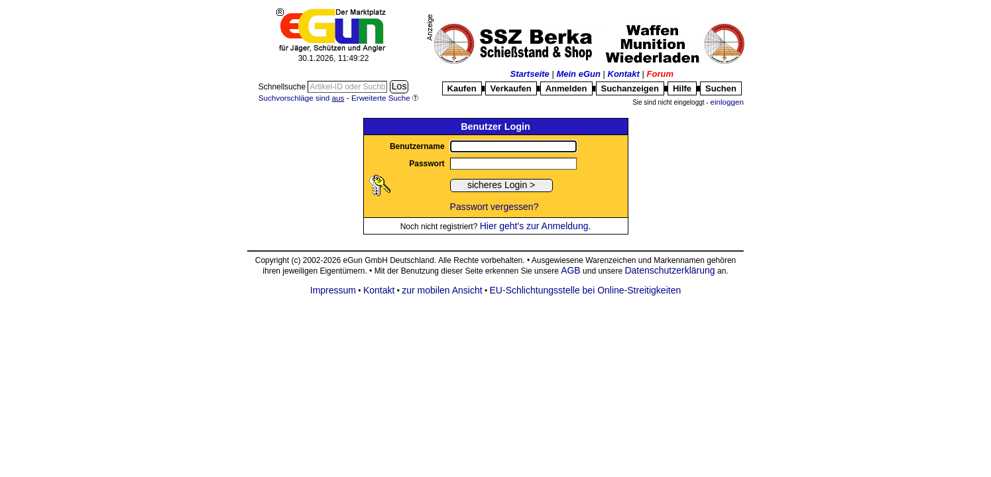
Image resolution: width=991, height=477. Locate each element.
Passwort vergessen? (494, 206)
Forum (660, 74)
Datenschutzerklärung (669, 270)
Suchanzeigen (630, 88)
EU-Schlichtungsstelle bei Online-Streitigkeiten (585, 290)
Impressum (333, 290)
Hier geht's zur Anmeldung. (535, 226)
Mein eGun (578, 74)
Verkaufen (511, 88)
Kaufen (462, 88)
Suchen (720, 88)
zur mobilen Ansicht (442, 290)
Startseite (530, 74)
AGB (571, 270)
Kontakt (624, 74)
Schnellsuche (283, 86)
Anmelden (566, 88)
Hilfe (682, 88)
